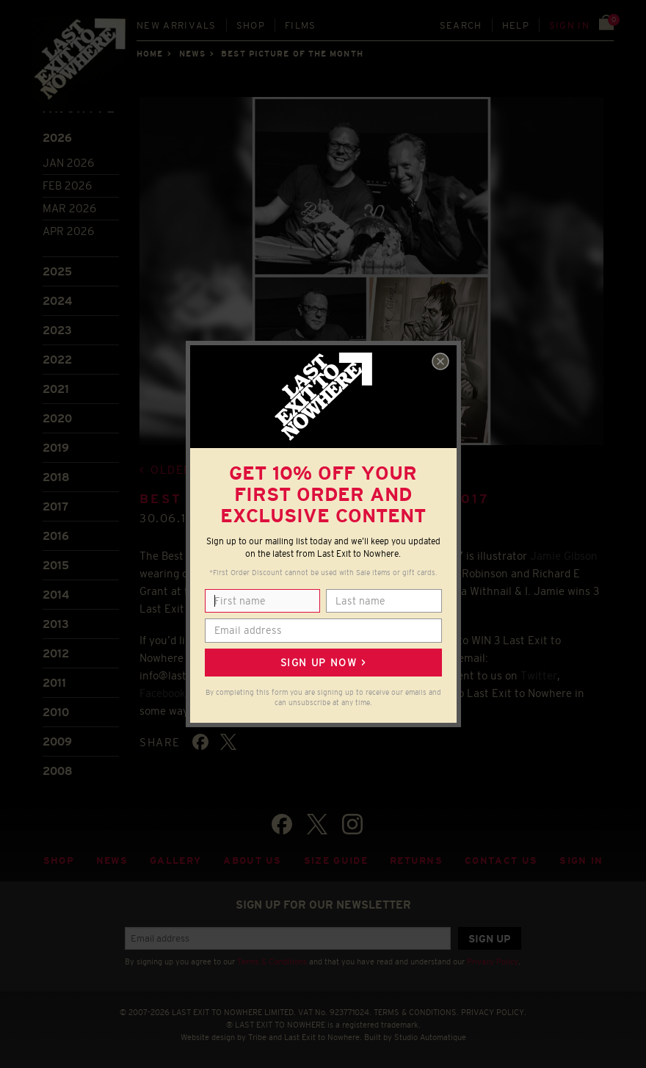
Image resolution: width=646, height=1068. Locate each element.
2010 (56, 712)
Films (300, 25)
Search (461, 25)
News (192, 53)
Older (171, 469)
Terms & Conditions (272, 961)
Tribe (257, 1037)
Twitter (538, 675)
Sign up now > (323, 662)
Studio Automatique (430, 1037)
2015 (56, 565)
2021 (56, 389)
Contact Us (501, 860)
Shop (250, 25)
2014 (56, 594)
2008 (58, 771)
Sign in (569, 25)
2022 (57, 359)
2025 (57, 271)
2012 (56, 653)
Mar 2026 (69, 208)
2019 (56, 447)
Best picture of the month (292, 53)
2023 (57, 330)
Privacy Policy (492, 961)
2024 (57, 301)
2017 (55, 506)
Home (150, 53)
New (177, 25)
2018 (56, 477)
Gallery (175, 860)
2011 (54, 682)
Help (515, 25)
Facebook (162, 693)
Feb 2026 (67, 185)
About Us (252, 860)
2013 (56, 624)
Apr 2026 (68, 231)
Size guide (336, 860)
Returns (416, 860)
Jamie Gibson (564, 555)
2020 (57, 418)
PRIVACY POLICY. (493, 1012)
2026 (57, 137)
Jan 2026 (68, 162)
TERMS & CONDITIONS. (416, 1012)
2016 (56, 536)
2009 (57, 741)
